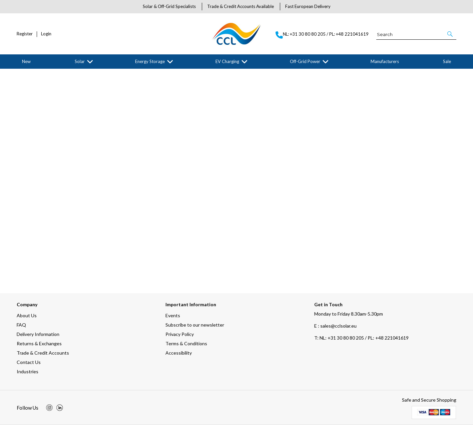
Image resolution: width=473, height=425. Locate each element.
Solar (80, 61)
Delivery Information (38, 334)
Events (172, 315)
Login (46, 33)
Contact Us (29, 362)
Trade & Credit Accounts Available (240, 6)
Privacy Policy (179, 334)
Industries (27, 371)
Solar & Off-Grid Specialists (169, 6)
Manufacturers (385, 61)
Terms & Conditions (186, 343)
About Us (27, 315)
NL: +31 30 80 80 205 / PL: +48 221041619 (361, 338)
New (26, 61)
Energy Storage (150, 61)
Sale (447, 61)
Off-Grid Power (305, 61)
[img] (49, 407)
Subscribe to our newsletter (194, 325)
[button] (450, 34)
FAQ (21, 325)
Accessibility (178, 353)
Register (25, 33)
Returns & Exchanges (39, 343)
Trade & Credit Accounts (43, 353)
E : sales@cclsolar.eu (335, 326)
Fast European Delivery (308, 6)
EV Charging (227, 61)
